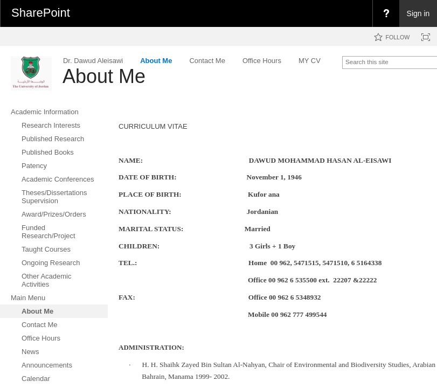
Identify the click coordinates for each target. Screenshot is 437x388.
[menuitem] (385, 13)
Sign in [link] (418, 13)
